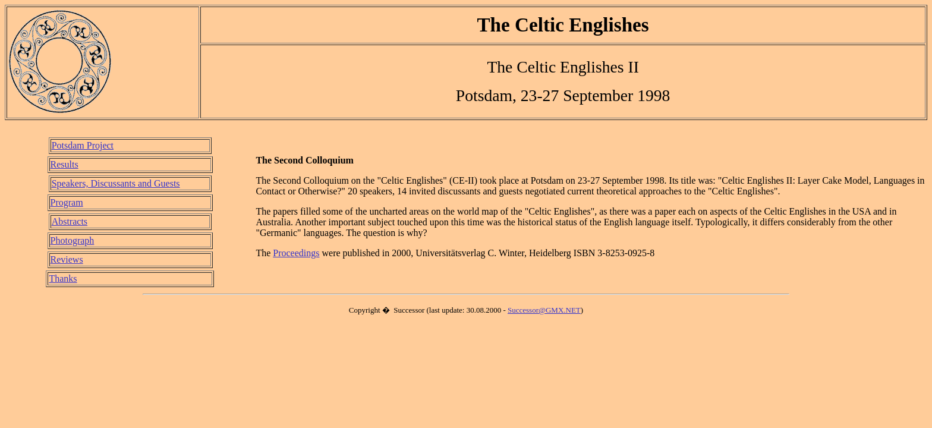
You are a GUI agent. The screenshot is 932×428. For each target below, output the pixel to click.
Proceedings (296, 253)
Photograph (73, 240)
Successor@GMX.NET (544, 310)
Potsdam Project (83, 145)
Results (64, 164)
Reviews (67, 259)
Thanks (63, 278)
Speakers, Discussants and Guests (116, 183)
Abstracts (69, 221)
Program (67, 202)
